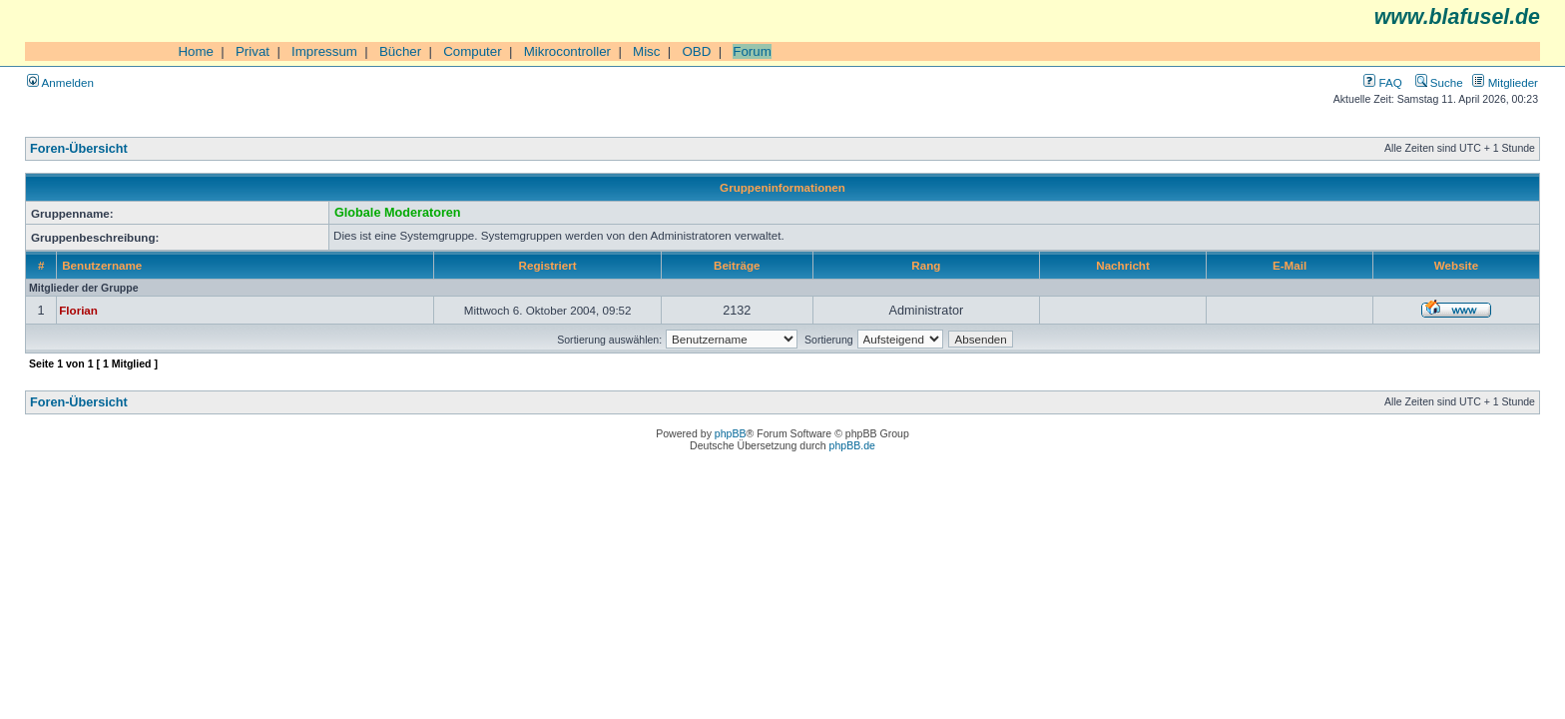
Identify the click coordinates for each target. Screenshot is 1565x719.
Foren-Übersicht (79, 149)
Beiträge (737, 265)
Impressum (324, 51)
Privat (252, 51)
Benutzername (102, 265)
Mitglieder (1505, 82)
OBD (696, 51)
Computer (472, 51)
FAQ (1382, 82)
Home (196, 51)
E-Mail (1289, 265)
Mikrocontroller (567, 51)
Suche (1439, 82)
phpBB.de (852, 445)
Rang (925, 265)
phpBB (731, 433)
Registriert (548, 265)
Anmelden (60, 82)
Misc (646, 51)
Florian (78, 310)
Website (1456, 265)
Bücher (400, 51)
